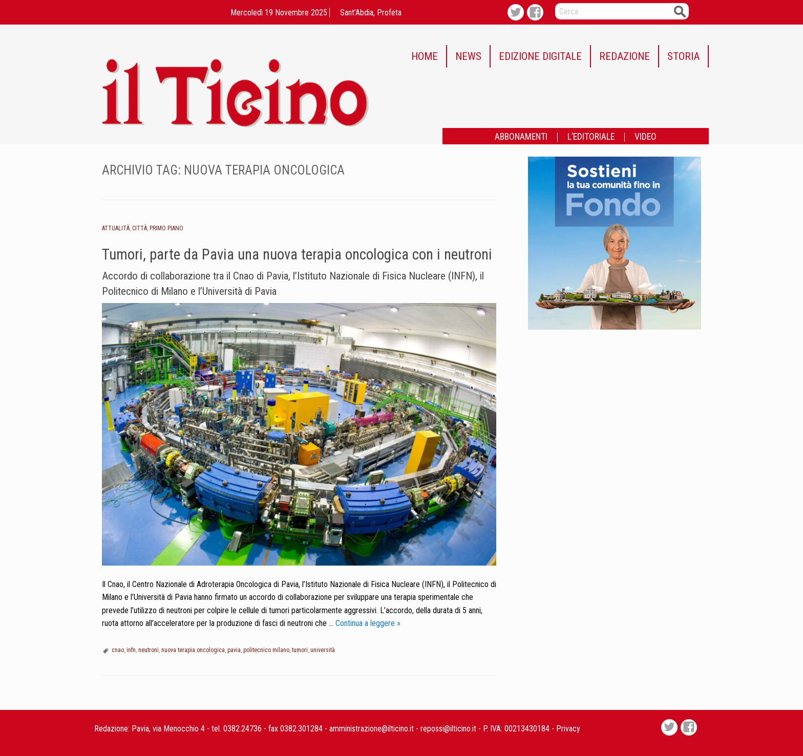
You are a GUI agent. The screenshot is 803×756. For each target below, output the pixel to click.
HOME (424, 56)
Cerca (679, 11)
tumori (300, 650)
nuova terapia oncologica (193, 650)
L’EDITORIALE (591, 137)
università (322, 650)
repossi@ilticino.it (448, 728)
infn (131, 650)
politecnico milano (266, 650)
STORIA (683, 56)
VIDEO (646, 137)
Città (139, 228)
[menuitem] (425, 56)
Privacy (568, 728)
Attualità (116, 228)
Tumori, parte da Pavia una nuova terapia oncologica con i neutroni (297, 254)
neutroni (148, 650)
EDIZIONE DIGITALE (540, 56)
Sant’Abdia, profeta (371, 12)
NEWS (468, 56)
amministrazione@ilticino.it (371, 728)
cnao (118, 650)
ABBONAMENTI (521, 137)
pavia (234, 650)
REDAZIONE (624, 56)
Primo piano (166, 228)
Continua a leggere (367, 623)
